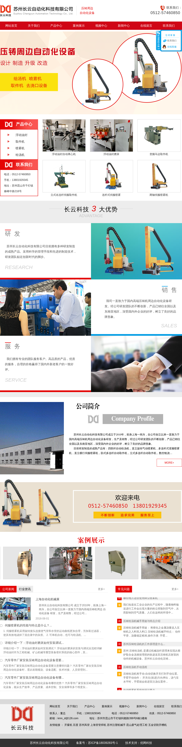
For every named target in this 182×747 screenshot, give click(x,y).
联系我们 (169, 25)
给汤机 (20, 155)
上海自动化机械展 (47, 599)
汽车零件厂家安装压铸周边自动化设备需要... (34, 660)
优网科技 (146, 743)
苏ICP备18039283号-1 (103, 743)
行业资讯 (25, 589)
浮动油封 (21, 135)
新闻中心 (124, 25)
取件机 (20, 141)
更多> (101, 589)
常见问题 (124, 589)
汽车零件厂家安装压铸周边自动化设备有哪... (34, 677)
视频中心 (101, 25)
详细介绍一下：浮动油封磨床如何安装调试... (34, 642)
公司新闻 (8, 589)
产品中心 (56, 25)
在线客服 (172, 46)
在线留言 (146, 25)
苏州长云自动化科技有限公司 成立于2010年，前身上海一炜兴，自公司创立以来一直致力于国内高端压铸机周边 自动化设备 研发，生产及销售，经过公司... (72, 609)
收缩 (158, 40)
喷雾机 (20, 148)
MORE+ (169, 462)
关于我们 (34, 25)
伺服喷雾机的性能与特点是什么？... (28, 625)
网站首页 (11, 25)
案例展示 (79, 25)
